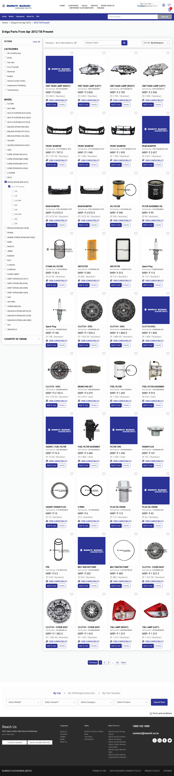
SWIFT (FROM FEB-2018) (16, 283)
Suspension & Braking (15, 85)
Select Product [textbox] (123, 702)
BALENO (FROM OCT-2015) (17, 131)
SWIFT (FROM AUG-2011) (16, 278)
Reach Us (63, 742)
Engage (100, 8)
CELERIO (9, 140)
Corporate (73, 6)
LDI (14, 191)
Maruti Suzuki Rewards (117, 742)
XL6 (8, 324)
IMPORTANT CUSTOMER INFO (82, 8)
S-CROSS (10, 265)
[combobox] (160, 43)
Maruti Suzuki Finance (116, 737)
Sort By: (147, 43)
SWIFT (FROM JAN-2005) (16, 288)
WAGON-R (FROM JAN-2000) (18, 320)
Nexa (86, 734)
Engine (9, 76)
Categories (20, 16)
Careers (63, 737)
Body (8, 57)
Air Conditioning (13, 53)
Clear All (36, 42)
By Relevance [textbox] (157, 43)
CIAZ (8, 149)
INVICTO (9, 246)
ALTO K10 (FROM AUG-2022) (18, 117)
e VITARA (10, 172)
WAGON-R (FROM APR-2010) (18, 311)
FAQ (37, 16)
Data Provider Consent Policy (125, 771)
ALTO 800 (10, 108)
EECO (8, 177)
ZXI (14, 223)
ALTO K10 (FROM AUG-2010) (18, 113)
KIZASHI (9, 255)
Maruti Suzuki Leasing (116, 755)
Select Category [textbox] (88, 702)
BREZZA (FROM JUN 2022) (17, 136)
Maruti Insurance (114, 739)
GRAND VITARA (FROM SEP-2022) (20, 237)
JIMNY (9, 251)
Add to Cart (51, 105)
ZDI (14, 219)
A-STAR (9, 103)
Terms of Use (99, 771)
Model (11, 16)
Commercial (88, 739)
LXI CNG (16, 200)
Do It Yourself (12, 67)
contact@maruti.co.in (149, 6)
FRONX (9, 232)
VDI (14, 205)
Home (62, 6)
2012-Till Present (16, 186)
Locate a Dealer (15, 743)
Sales (84, 6)
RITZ (8, 260)
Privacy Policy (152, 771)
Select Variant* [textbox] (52, 702)
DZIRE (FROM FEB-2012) (16, 154)
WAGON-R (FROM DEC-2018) (18, 315)
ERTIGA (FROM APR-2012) (17, 182)
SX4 (8, 297)
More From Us (107, 6)
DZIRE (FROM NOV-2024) (16, 168)
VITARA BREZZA (13, 306)
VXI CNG (16, 214)
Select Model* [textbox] (15, 702)
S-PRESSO (10, 269)
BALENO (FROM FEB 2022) (17, 127)
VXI (14, 210)
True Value (88, 737)
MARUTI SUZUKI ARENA (93, 732)
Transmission (12, 90)
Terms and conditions (161, 713)
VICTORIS (10, 301)
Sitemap (167, 771)
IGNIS (8, 242)
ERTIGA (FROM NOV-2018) (17, 228)
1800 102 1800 (146, 4)
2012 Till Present (41, 23)
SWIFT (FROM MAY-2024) (16, 292)
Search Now (159, 702)
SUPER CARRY (12, 274)
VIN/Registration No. (81, 693)
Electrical (10, 71)
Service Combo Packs (15, 81)
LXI (14, 196)
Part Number (111, 693)
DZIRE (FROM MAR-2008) (16, 159)
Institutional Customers (117, 757)
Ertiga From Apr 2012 (21, 23)
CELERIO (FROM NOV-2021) (17, 145)
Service (94, 6)
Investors (63, 734)
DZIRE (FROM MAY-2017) (16, 163)
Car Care (9, 62)
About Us (30, 16)
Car (57, 693)
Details (62, 105)
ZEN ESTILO (11, 329)
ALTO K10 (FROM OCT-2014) (17, 122)
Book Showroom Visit (40, 743)
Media (62, 739)
